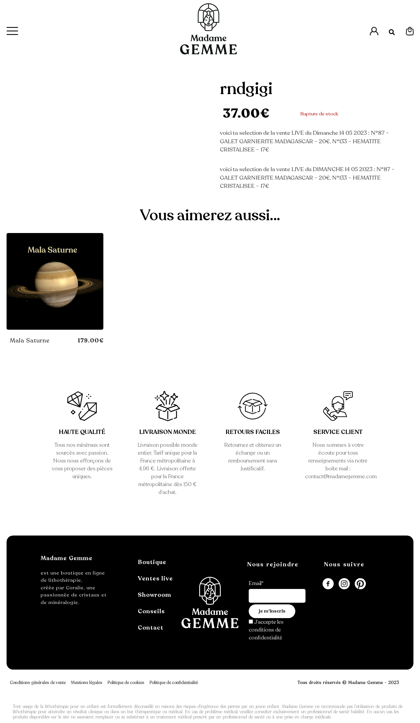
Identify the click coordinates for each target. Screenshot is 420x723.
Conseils (151, 611)
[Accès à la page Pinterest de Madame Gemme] (360, 583)
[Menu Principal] (13, 31)
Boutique (152, 562)
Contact (150, 628)
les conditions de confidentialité (266, 629)
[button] (392, 32)
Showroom (154, 595)
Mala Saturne (30, 340)
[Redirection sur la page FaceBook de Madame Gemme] (328, 583)
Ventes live (155, 578)
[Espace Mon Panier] (410, 31)
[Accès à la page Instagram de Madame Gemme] (344, 583)
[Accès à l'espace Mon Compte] (374, 31)
